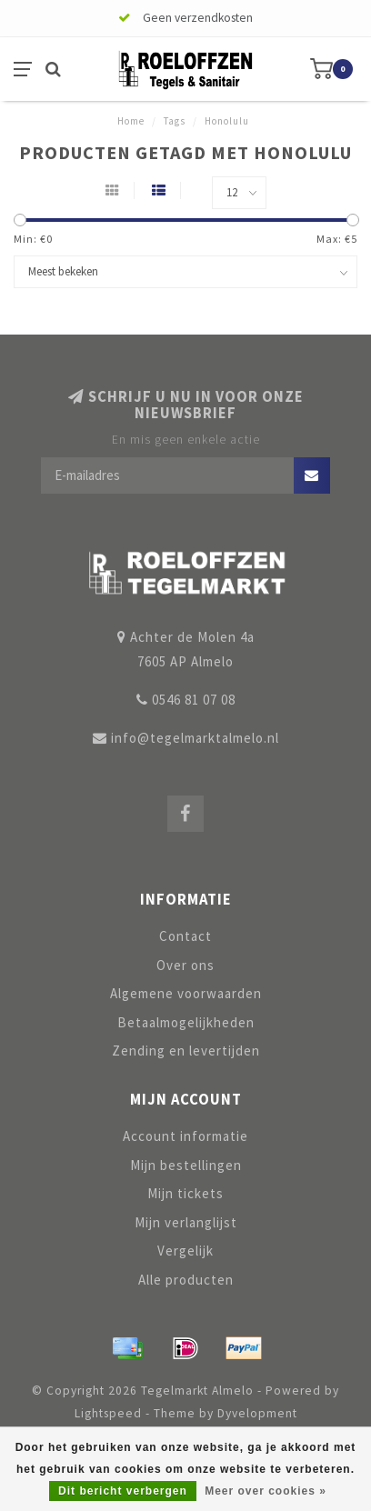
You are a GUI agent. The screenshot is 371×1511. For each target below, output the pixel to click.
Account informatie (185, 1136)
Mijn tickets (185, 1193)
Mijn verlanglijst (186, 1222)
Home (131, 121)
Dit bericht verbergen (122, 1491)
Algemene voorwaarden (186, 993)
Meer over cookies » (265, 1491)
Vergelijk (185, 1250)
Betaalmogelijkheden (186, 1022)
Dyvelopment (257, 1413)
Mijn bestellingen (186, 1165)
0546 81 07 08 (194, 699)
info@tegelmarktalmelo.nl (195, 737)
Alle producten (186, 1279)
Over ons (185, 965)
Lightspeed (108, 1413)
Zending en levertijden (186, 1050)
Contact (185, 936)
